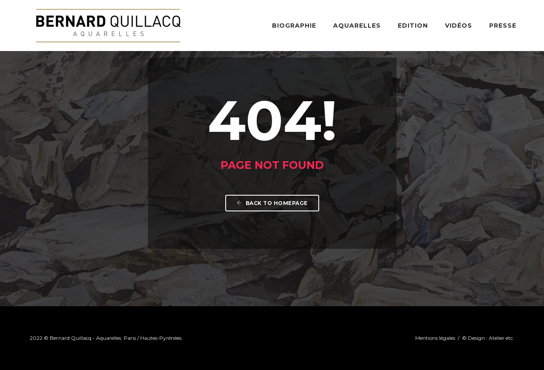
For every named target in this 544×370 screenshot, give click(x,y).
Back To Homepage (272, 203)
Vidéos (458, 25)
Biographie (294, 25)
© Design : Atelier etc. (488, 338)
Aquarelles (357, 25)
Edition (413, 25)
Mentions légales (435, 338)
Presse (502, 25)
